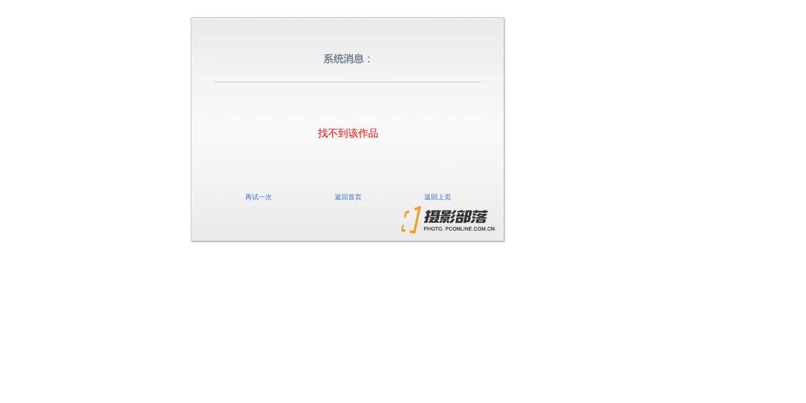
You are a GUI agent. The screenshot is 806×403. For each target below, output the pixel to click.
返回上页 (437, 197)
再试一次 (258, 197)
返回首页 (348, 197)
